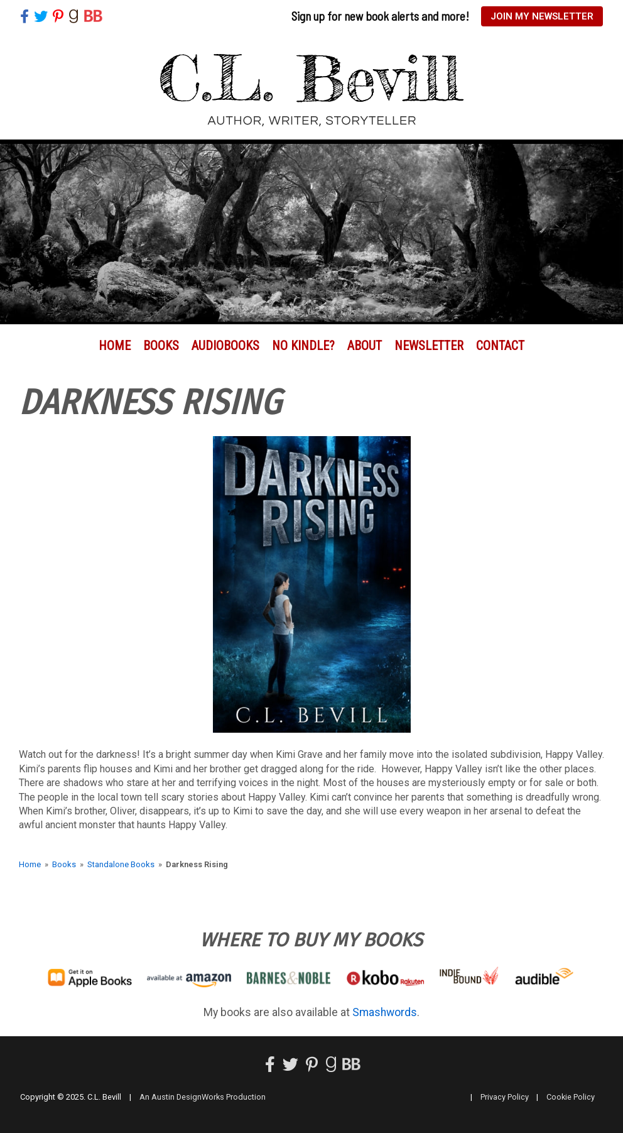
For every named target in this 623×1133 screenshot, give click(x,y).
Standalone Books (120, 864)
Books (161, 345)
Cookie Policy (570, 1097)
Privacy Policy (504, 1097)
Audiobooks (225, 345)
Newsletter (428, 345)
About (364, 345)
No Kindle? (303, 345)
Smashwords (384, 1012)
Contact (500, 345)
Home (115, 345)
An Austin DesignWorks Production (202, 1097)
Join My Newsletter (541, 16)
